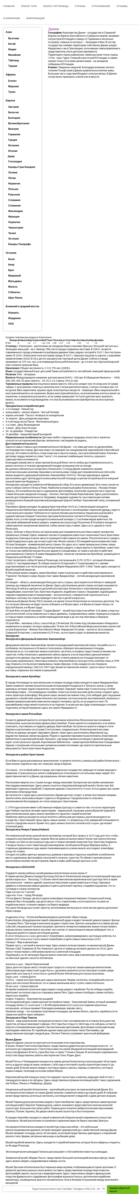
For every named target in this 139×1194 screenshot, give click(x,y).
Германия (14, 134)
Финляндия (15, 210)
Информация (35, 18)
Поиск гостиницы (56, 6)
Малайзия (14, 54)
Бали (11, 258)
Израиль (13, 312)
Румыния (14, 194)
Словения (14, 205)
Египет (12, 80)
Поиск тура (29, 6)
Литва (12, 177)
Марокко (13, 86)
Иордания (14, 318)
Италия (12, 150)
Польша (13, 188)
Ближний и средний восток (22, 306)
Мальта (12, 286)
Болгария (14, 117)
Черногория (15, 227)
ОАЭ (11, 323)
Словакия (14, 199)
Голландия (15, 161)
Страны (80, 6)
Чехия (12, 232)
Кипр (11, 264)
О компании (11, 18)
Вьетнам (13, 38)
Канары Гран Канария (21, 166)
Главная (9, 6)
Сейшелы (14, 292)
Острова (11, 252)
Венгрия (13, 128)
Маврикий (14, 275)
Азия (9, 31)
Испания (13, 145)
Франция (13, 216)
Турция (12, 65)
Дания (11, 156)
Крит (11, 270)
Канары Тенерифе (19, 244)
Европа (10, 100)
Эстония (13, 238)
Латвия (12, 172)
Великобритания (18, 123)
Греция (12, 139)
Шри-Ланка (15, 297)
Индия (12, 49)
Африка (11, 74)
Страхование (101, 6)
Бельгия (13, 112)
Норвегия (14, 183)
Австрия (13, 106)
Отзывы (122, 6)
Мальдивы (15, 281)
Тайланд (13, 60)
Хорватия (14, 221)
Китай (12, 43)
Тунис (12, 91)
